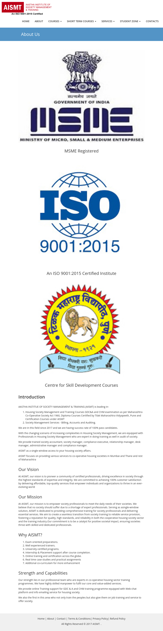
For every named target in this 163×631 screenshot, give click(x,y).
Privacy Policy (100, 618)
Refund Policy (117, 618)
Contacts (152, 21)
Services (108, 21)
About (39, 21)
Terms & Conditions (79, 618)
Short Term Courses (81, 21)
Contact (61, 618)
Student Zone (130, 21)
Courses (55, 21)
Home (25, 21)
